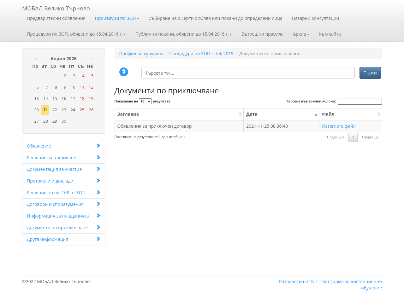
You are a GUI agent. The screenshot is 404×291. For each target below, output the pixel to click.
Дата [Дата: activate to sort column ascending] (251, 114)
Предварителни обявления (56, 18)
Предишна (335, 137)
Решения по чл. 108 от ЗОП (63, 192)
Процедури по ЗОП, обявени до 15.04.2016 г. (76, 34)
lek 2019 (224, 53)
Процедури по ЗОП (117, 18)
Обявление (63, 146)
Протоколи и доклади (63, 181)
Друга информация (63, 239)
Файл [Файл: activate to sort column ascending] (328, 114)
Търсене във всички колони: (334, 101)
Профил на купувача (141, 53)
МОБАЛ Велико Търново (56, 7)
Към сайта (330, 34)
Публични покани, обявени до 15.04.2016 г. (183, 34)
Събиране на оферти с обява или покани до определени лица (215, 18)
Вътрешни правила (262, 34)
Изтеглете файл (339, 126)
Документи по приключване (63, 227)
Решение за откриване (63, 157)
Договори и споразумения (63, 204)
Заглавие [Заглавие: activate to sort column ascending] (128, 114)
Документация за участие (63, 169)
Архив (301, 34)
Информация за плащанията (63, 216)
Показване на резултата (142, 101)
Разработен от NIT (298, 281)
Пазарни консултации (315, 18)
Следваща (370, 137)
